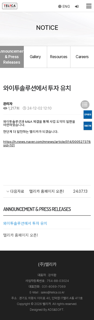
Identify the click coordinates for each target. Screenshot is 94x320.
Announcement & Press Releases (12, 57)
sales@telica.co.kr (52, 292)
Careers (82, 56)
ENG (64, 7)
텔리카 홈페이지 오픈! (20, 235)
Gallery (35, 56)
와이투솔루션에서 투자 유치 (25, 223)
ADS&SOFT (55, 309)
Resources (58, 56)
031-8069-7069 (54, 286)
